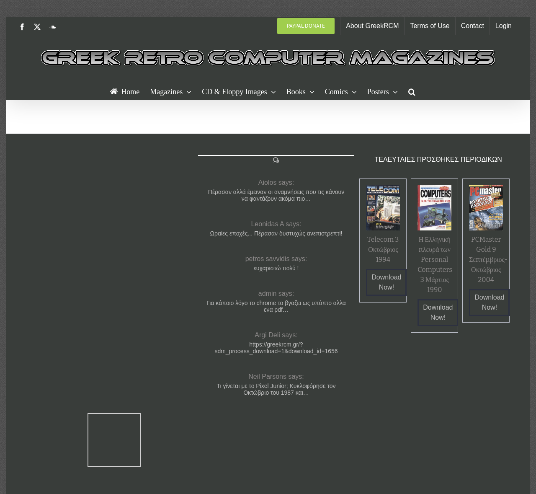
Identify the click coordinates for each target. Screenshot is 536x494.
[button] (411, 91)
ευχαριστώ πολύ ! (276, 268)
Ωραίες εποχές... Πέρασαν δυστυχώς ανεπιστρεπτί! (276, 233)
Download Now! (386, 282)
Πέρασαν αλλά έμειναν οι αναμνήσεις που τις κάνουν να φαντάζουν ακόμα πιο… (276, 195)
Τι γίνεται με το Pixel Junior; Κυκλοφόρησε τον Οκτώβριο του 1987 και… (275, 389)
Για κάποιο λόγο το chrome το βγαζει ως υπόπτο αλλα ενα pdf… (276, 306)
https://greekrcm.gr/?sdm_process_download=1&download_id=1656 (276, 347)
